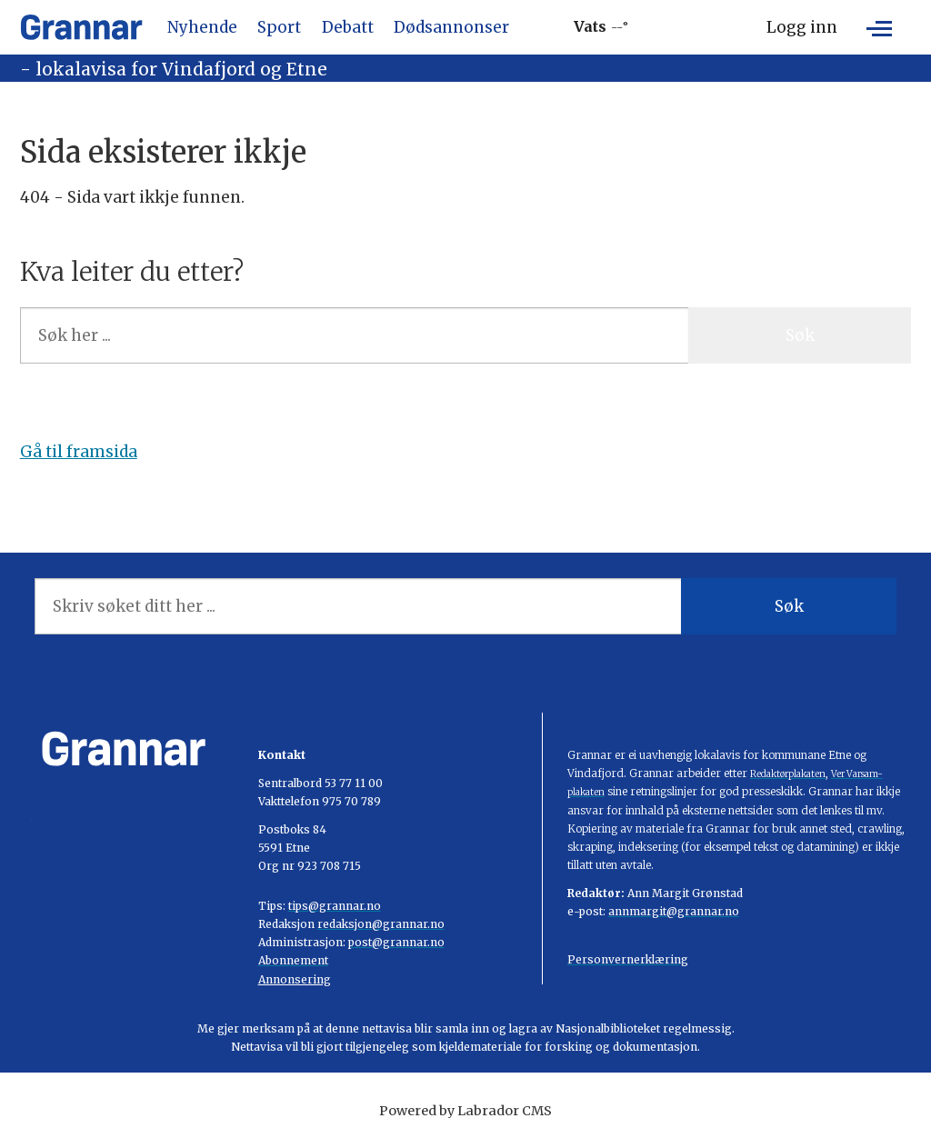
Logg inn (801, 27)
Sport (279, 27)
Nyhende (202, 27)
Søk (800, 335)
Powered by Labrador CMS (465, 1111)
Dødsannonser (451, 27)
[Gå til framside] (81, 27)
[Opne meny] (879, 27)
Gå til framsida (78, 452)
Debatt (348, 27)
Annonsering (294, 979)
